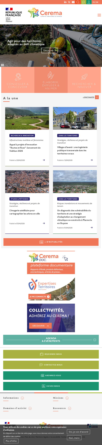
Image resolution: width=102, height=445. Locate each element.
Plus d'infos (11, 440)
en (97, 2)
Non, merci (74, 437)
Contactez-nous (53, 365)
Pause (2, 65)
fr (94, 2)
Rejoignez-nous (53, 354)
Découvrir (48, 50)
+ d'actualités (88, 97)
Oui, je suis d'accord (78, 431)
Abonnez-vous (53, 375)
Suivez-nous (53, 386)
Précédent (2, 45)
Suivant (97, 45)
